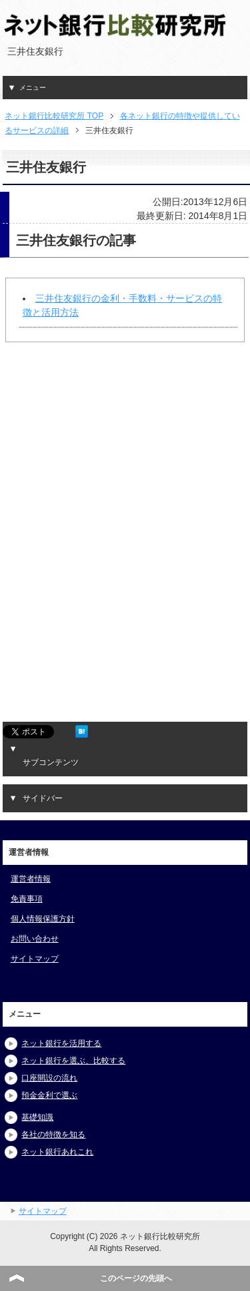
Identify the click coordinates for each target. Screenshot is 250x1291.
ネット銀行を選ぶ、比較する (73, 1060)
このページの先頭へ (136, 1278)
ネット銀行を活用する (61, 1043)
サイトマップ (35, 958)
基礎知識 (37, 1117)
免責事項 (27, 899)
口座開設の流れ (49, 1078)
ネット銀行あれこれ (57, 1152)
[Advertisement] (106, 472)
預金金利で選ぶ (49, 1095)
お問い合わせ (35, 938)
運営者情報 (31, 879)
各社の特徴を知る (53, 1134)
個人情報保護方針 (43, 918)
